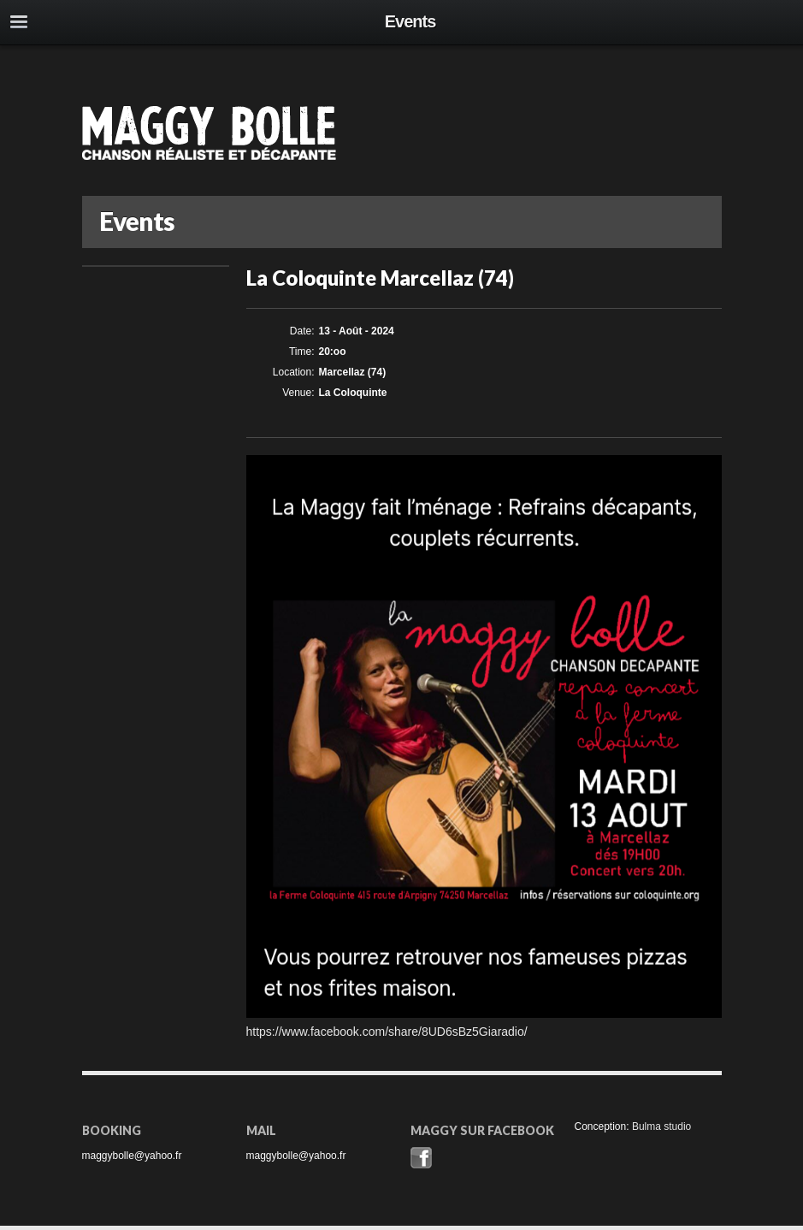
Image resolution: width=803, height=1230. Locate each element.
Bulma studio (661, 1126)
